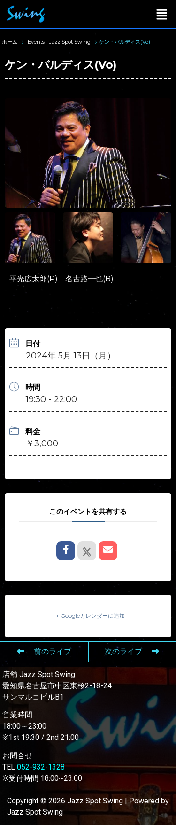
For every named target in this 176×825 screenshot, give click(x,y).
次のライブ (132, 651)
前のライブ (44, 651)
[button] (162, 14)
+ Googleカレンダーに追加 (90, 615)
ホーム (10, 42)
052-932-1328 (41, 767)
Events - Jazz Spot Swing (59, 42)
